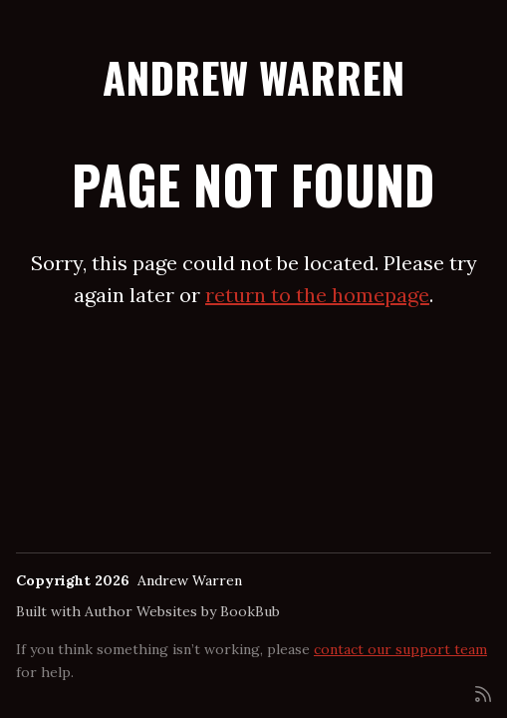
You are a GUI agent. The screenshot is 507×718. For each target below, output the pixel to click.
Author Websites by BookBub (182, 611)
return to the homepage (317, 294)
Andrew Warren (253, 77)
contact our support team (400, 649)
